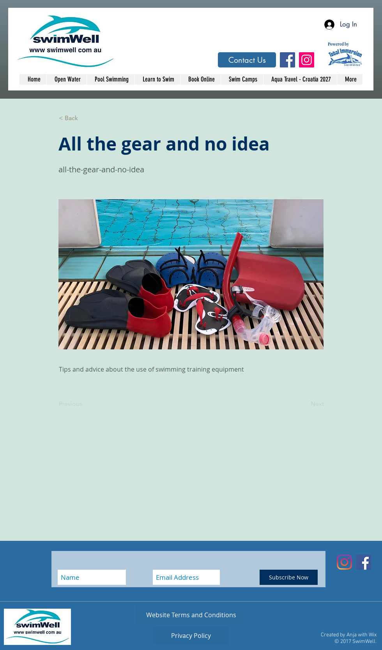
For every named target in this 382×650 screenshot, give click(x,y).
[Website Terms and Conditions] (191, 615)
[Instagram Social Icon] (306, 59)
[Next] (304, 404)
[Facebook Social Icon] (287, 59)
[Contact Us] (247, 59)
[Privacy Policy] (191, 635)
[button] (84, 118)
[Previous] (84, 404)
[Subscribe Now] (289, 577)
